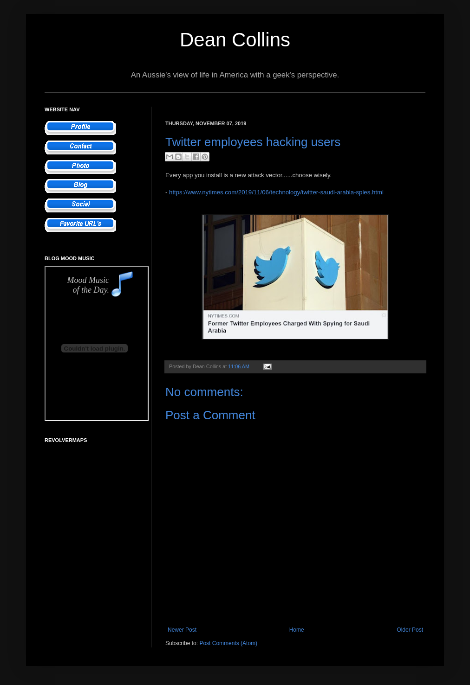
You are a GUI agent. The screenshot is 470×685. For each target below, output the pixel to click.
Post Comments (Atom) (228, 643)
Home (296, 630)
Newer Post (182, 630)
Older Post (410, 630)
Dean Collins (235, 40)
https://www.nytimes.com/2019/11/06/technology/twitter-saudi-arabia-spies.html (276, 192)
